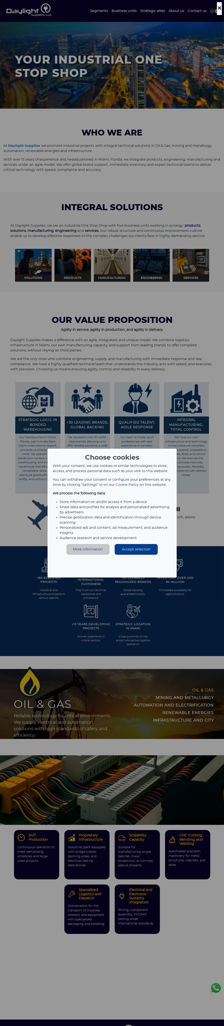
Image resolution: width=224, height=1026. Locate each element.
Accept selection (136, 549)
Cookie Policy (127, 484)
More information (88, 549)
